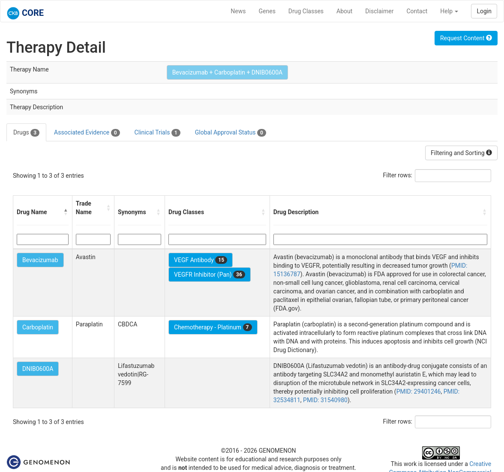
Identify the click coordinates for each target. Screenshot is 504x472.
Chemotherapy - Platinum (213, 327)
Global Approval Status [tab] (230, 133)
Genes (267, 11)
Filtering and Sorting (461, 152)
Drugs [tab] (26, 133)
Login (484, 11)
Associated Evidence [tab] (87, 133)
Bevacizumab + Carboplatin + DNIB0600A (227, 72)
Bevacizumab (40, 260)
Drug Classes (306, 11)
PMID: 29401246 (418, 391)
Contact (416, 11)
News (238, 11)
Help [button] (449, 11)
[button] (66, 212)
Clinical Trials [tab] (157, 133)
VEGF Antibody (200, 260)
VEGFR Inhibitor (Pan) (209, 274)
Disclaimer (379, 11)
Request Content (466, 38)
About (344, 11)
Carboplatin (37, 327)
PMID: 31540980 (325, 400)
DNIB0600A (37, 368)
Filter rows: (398, 175)
